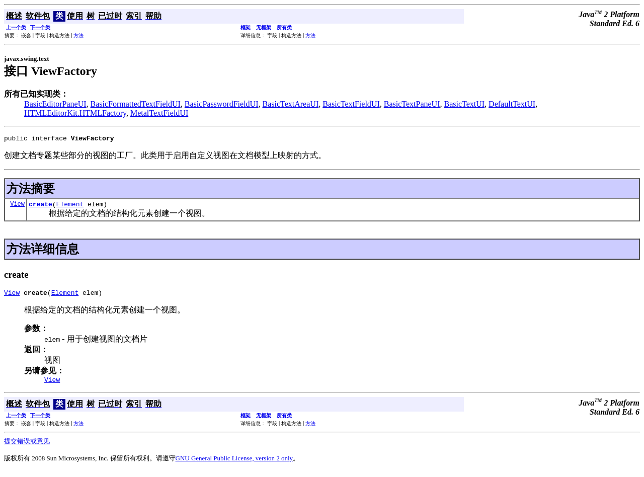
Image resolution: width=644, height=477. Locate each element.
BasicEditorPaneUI (55, 104)
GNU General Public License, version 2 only (234, 464)
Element (70, 206)
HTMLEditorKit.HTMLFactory (75, 113)
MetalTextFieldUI (159, 113)
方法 (78, 35)
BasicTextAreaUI (290, 104)
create (40, 206)
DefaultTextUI (512, 104)
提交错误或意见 (27, 447)
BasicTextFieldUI (351, 104)
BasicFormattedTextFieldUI (136, 104)
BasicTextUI (464, 104)
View (17, 206)
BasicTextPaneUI (412, 104)
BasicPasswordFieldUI (222, 104)
